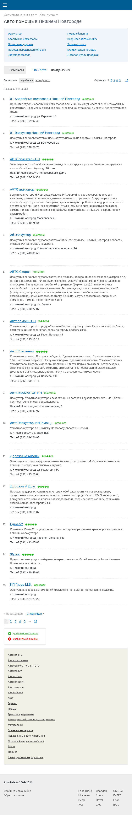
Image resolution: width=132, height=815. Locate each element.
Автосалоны (15, 654)
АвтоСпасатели (22, 351)
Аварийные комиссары (22, 39)
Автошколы (15, 676)
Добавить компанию (25, 633)
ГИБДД (12, 708)
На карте (39, 70)
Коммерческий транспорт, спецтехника (31, 719)
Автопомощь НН (23, 321)
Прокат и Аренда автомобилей (26, 741)
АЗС (10, 697)
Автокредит (15, 670)
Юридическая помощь (81, 49)
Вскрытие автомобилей (82, 39)
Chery (99, 795)
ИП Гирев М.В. (21, 584)
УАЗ (80, 804)
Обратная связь (14, 795)
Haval (99, 800)
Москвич (84, 795)
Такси (11, 746)
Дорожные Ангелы (24, 456)
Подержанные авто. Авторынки (26, 735)
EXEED (117, 795)
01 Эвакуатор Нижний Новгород (35, 133)
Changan (101, 790)
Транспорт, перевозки (21, 714)
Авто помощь (47, 14)
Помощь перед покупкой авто (27, 49)
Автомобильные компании (19, 14)
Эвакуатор (15, 33)
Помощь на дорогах (20, 44)
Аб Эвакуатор (20, 235)
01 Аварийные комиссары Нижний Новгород (45, 99)
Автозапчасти (16, 681)
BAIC (116, 804)
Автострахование (18, 660)
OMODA (118, 790)
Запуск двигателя (19, 54)
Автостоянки (15, 692)
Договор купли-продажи (83, 54)
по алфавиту (43, 80)
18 (126, 80)
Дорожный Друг (22, 486)
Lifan (116, 800)
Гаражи (12, 703)
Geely (81, 800)
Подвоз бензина (77, 33)
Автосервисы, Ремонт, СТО (24, 665)
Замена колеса (76, 44)
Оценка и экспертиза (20, 730)
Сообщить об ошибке (25, 638)
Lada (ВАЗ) (85, 790)
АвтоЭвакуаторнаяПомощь (31, 423)
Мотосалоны (15, 724)
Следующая (34, 613)
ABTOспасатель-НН (25, 159)
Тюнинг (12, 751)
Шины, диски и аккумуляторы (25, 757)
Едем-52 (16, 524)
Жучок (15, 554)
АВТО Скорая (20, 272)
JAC (98, 804)
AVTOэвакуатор (22, 189)
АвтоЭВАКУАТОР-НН (26, 393)
